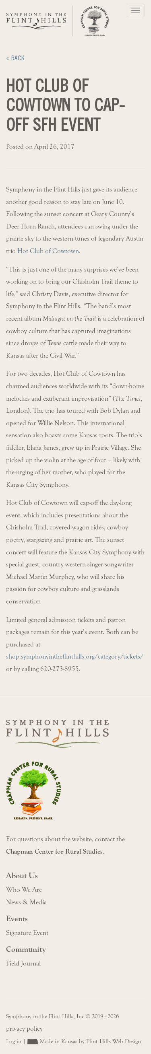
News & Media (26, 902)
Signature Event (27, 933)
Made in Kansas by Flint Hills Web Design (90, 1041)
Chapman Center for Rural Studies (54, 852)
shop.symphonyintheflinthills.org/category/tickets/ (74, 657)
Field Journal (23, 963)
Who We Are (24, 890)
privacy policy (24, 1029)
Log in (13, 1041)
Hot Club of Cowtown (48, 251)
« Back (15, 58)
